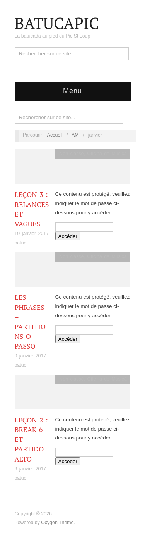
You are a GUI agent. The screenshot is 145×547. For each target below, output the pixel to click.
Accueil (55, 135)
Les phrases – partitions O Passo (30, 321)
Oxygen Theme (57, 522)
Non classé (71, 153)
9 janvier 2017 (30, 356)
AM (75, 135)
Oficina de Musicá (106, 153)
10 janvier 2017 (32, 233)
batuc (20, 243)
